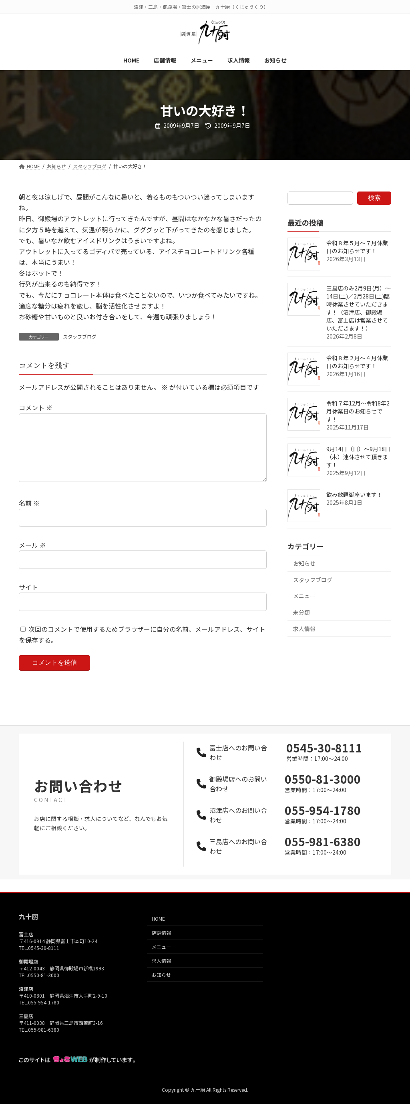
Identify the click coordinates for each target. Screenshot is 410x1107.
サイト (28, 600)
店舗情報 (161, 945)
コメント (35, 408)
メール (32, 558)
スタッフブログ (79, 336)
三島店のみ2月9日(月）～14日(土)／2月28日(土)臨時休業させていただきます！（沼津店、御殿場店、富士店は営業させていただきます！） (358, 308)
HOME (158, 931)
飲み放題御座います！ (354, 494)
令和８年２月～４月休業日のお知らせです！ (357, 362)
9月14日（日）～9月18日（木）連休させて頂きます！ (358, 457)
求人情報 (304, 629)
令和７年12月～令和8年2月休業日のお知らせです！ (358, 411)
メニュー (304, 596)
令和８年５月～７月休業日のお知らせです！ (357, 247)
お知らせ (304, 563)
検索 (374, 197)
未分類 (301, 612)
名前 (29, 516)
